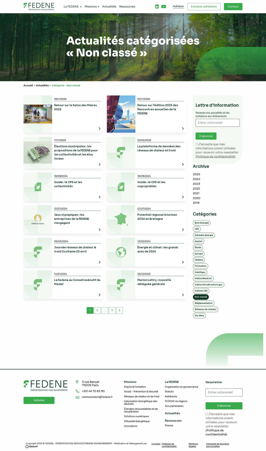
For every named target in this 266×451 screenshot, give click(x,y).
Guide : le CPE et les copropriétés (151, 184)
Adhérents (171, 396)
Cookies (155, 444)
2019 (196, 203)
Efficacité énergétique (137, 421)
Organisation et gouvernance (181, 386)
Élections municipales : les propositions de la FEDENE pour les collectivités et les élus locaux (76, 152)
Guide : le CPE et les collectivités (68, 184)
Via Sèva (199, 315)
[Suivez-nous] (157, 6)
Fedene (199, 260)
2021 (196, 193)
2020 (196, 198)
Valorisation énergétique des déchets (140, 402)
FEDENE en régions (176, 401)
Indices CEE (201, 290)
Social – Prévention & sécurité (141, 391)
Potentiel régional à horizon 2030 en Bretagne (157, 217)
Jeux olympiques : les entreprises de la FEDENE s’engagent (71, 219)
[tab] (157, 6)
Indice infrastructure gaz (208, 284)
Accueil (28, 85)
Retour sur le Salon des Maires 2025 (75, 107)
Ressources (173, 420)
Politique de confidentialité (169, 445)
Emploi (198, 241)
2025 (196, 174)
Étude (198, 247)
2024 (196, 179)
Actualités (42, 85)
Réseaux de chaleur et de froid (141, 396)
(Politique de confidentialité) (215, 156)
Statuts (169, 391)
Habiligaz (200, 272)
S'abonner (206, 136)
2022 (196, 188)
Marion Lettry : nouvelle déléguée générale (154, 282)
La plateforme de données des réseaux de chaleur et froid (158, 148)
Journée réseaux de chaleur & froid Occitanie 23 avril (75, 249)
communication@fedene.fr (97, 397)
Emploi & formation (135, 386)
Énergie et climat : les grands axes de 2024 (157, 249)
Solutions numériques (136, 416)
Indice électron (203, 278)
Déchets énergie (204, 235)
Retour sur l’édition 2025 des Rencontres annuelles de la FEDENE (157, 109)
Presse (169, 425)
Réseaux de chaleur (205, 309)
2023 (196, 184)
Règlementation (204, 303)
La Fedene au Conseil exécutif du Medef (77, 282)
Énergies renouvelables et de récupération (141, 410)
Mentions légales (193, 445)
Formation (200, 266)
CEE (197, 229)
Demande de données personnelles (217, 445)
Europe (199, 253)
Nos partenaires (174, 406)
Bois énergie (202, 223)
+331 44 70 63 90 (94, 391)
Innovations (130, 426)
